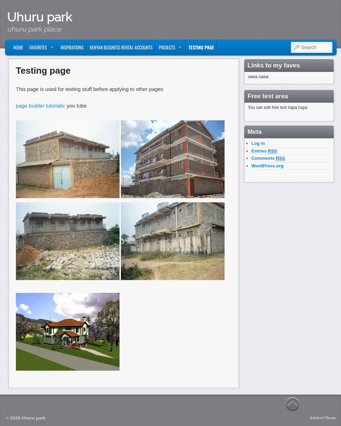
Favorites (40, 49)
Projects (169, 49)
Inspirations (72, 47)
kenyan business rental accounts (121, 47)
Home (18, 47)
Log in (258, 143)
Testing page (201, 47)
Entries (264, 151)
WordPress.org (268, 165)
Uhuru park (39, 17)
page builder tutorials (40, 106)
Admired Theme (323, 418)
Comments (268, 158)
